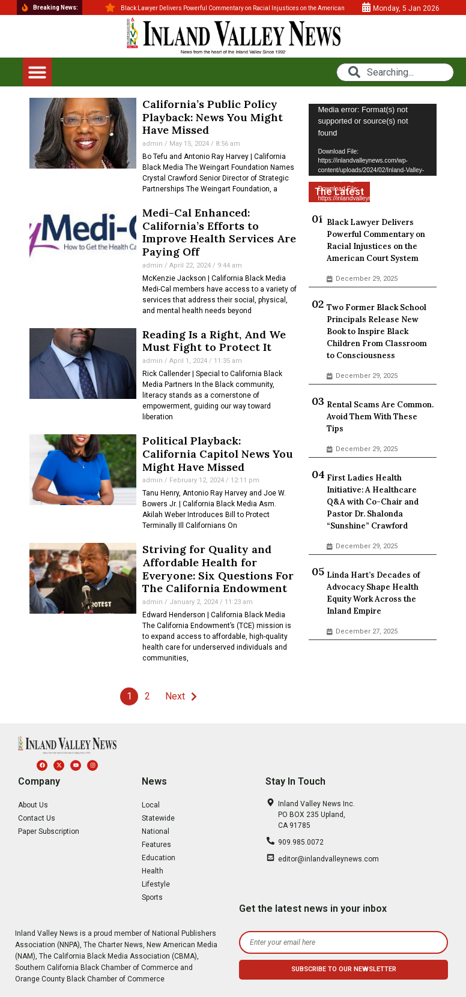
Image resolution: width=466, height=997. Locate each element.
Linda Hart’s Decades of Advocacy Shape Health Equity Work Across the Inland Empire (373, 593)
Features (156, 844)
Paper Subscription (48, 831)
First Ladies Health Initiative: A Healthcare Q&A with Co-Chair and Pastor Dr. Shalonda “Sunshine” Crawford (373, 502)
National (155, 831)
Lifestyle (156, 884)
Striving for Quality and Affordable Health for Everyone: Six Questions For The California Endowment (218, 568)
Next (175, 696)
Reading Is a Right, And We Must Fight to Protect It (214, 341)
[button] (37, 72)
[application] (373, 140)
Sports (152, 897)
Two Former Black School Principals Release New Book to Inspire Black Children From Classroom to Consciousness (377, 331)
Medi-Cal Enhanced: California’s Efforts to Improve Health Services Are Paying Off (219, 232)
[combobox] (395, 72)
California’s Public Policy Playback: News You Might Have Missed (212, 117)
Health (152, 871)
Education (158, 858)
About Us (33, 805)
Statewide (158, 818)
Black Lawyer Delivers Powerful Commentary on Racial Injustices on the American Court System (376, 240)
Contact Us (36, 818)
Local (151, 805)
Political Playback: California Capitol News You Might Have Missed (217, 453)
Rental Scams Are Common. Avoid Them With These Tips (380, 417)
